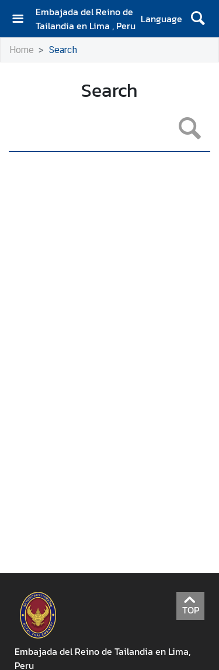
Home (21, 49)
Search (62, 49)
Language (161, 19)
